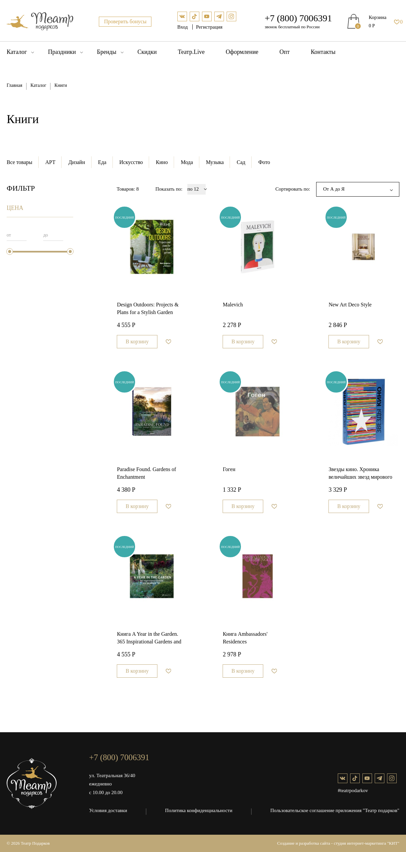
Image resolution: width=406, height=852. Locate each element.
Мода (187, 162)
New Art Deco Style (349, 304)
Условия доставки (108, 810)
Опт (285, 52)
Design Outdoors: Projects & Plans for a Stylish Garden (147, 308)
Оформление (242, 52)
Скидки (147, 52)
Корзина (377, 17)
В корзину (136, 341)
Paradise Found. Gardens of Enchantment (146, 472)
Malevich (233, 304)
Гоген (229, 469)
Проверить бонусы (125, 21)
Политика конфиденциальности (198, 810)
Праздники (62, 52)
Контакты (323, 52)
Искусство (131, 162)
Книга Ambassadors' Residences (245, 637)
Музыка (215, 162)
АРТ (50, 162)
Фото (264, 162)
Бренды (106, 52)
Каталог (17, 52)
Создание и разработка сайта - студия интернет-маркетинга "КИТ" (338, 843)
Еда (102, 162)
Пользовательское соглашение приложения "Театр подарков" (334, 810)
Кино (162, 162)
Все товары (19, 162)
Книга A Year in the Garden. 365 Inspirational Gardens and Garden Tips (149, 638)
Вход (183, 27)
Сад (241, 162)
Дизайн (76, 162)
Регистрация (209, 27)
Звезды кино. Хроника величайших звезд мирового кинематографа (360, 473)
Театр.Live (191, 52)
